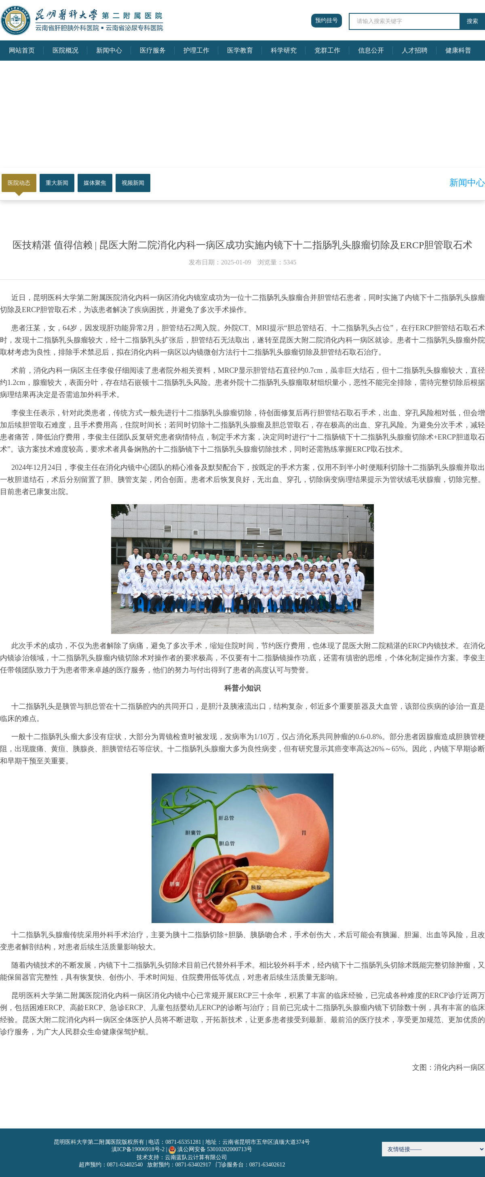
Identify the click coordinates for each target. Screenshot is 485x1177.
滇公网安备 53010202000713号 (215, 1149)
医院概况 (65, 50)
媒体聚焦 (95, 183)
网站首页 (22, 50)
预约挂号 (326, 20)
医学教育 (240, 50)
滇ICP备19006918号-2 (138, 1149)
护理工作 (196, 50)
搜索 (472, 21)
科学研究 (284, 50)
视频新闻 (133, 183)
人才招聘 (415, 50)
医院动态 (19, 183)
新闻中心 (109, 50)
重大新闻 (57, 183)
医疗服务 (153, 50)
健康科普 (458, 50)
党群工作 (327, 50)
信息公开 (371, 50)
